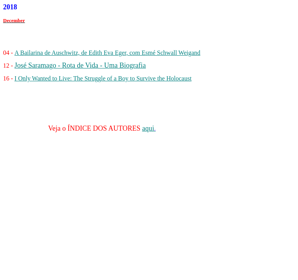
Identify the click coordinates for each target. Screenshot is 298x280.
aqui (148, 128)
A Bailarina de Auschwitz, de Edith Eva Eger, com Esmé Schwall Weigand (107, 52)
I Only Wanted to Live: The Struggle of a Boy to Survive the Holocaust (102, 78)
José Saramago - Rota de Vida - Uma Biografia (80, 65)
